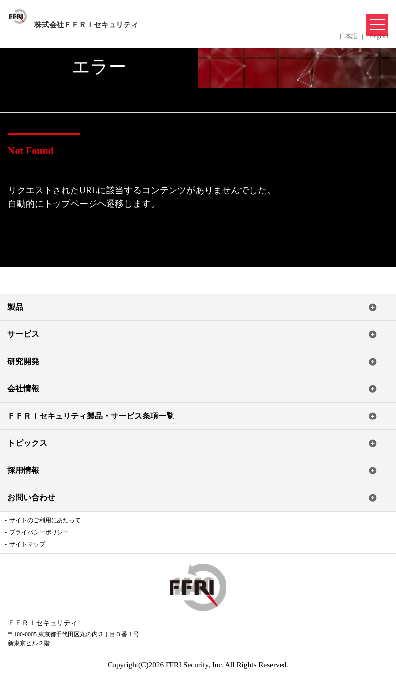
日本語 (348, 36)
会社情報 (23, 388)
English (379, 36)
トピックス (27, 443)
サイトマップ (27, 544)
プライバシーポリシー (39, 532)
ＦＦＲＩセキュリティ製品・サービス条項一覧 (90, 416)
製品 (15, 307)
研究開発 (23, 361)
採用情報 (23, 470)
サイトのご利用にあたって (45, 520)
